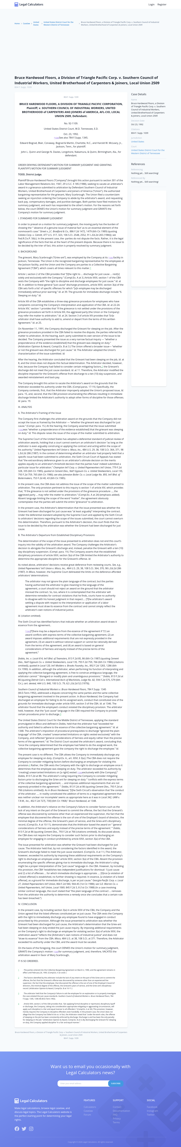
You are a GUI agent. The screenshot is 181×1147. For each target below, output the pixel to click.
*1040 (56, 138)
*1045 (55, 951)
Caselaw (26, 23)
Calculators (90, 1107)
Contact (117, 1107)
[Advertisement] (90, 50)
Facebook (152, 1107)
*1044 (79, 772)
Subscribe (116, 1083)
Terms (116, 1122)
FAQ (115, 1114)
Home (17, 23)
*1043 (27, 631)
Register (162, 4)
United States (36, 23)
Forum (87, 1114)
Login (152, 4)
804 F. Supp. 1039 (23, 87)
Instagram (152, 1110)
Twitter (151, 1114)
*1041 (110, 257)
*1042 (20, 429)
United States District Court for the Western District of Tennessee (58, 23)
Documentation (121, 1110)
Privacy (117, 1118)
